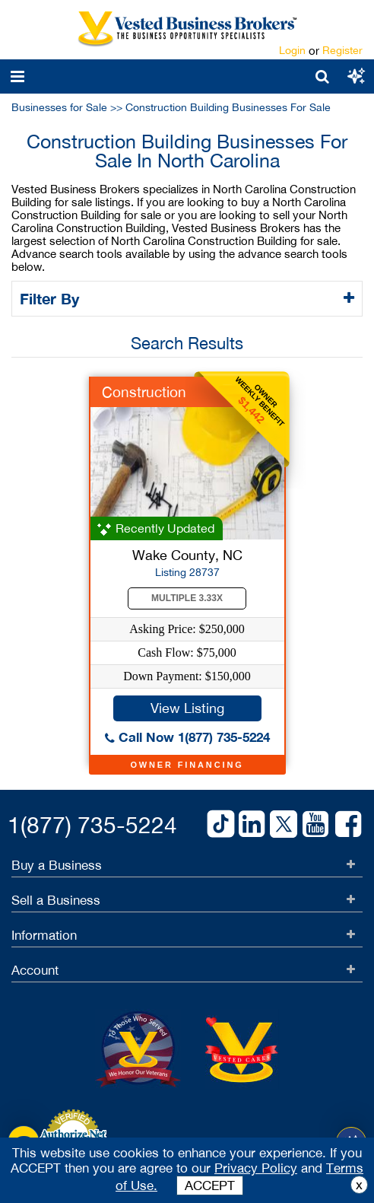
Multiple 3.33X (187, 598)
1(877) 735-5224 (92, 824)
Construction (144, 391)
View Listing (187, 708)
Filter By (52, 298)
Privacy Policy (255, 1168)
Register (342, 50)
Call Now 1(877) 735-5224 (187, 737)
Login (292, 50)
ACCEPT (210, 1185)
